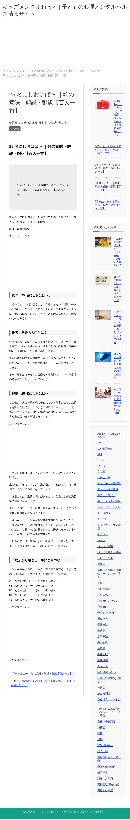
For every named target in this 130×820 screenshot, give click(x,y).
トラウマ (102, 535)
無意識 (101, 649)
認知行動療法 (105, 746)
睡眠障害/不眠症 (106, 673)
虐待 (100, 740)
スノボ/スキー (105, 514)
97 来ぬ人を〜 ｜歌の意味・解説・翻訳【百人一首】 (108, 206)
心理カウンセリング (109, 602)
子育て (101, 584)
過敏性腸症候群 (106, 768)
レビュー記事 (105, 559)
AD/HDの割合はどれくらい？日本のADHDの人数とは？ (118, 253)
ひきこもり (103, 478)
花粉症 (101, 728)
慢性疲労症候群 (106, 614)
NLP (99, 455)
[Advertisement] (65, 46)
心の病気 (102, 596)
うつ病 (101, 472)
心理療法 (102, 608)
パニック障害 (105, 547)
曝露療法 (102, 626)
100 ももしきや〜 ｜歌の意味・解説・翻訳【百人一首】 (108, 151)
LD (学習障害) (105, 450)
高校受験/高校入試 (108, 785)
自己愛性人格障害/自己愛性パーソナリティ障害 (109, 713)
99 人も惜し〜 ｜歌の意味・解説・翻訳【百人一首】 (108, 169)
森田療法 (102, 637)
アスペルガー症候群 (109, 484)
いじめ (101, 466)
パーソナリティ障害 (109, 553)
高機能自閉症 (105, 791)
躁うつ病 (102, 752)
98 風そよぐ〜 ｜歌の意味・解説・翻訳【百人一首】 (108, 188)
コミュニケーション (109, 508)
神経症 (101, 688)
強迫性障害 (103, 590)
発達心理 (102, 655)
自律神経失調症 (106, 722)
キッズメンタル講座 (109, 502)
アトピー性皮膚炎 (107, 490)
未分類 (101, 631)
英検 (100, 734)
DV (99, 444)
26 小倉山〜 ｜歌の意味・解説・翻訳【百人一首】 (43, 674)
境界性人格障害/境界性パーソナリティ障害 (109, 575)
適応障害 (102, 774)
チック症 (102, 520)
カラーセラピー (106, 496)
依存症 (101, 565)
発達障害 (102, 661)
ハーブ (101, 541)
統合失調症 (103, 694)
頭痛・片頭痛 (105, 779)
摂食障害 (102, 620)
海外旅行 (102, 643)
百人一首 (14, 130)
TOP (43, 72)
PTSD (100, 461)
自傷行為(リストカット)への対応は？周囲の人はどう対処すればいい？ (118, 119)
